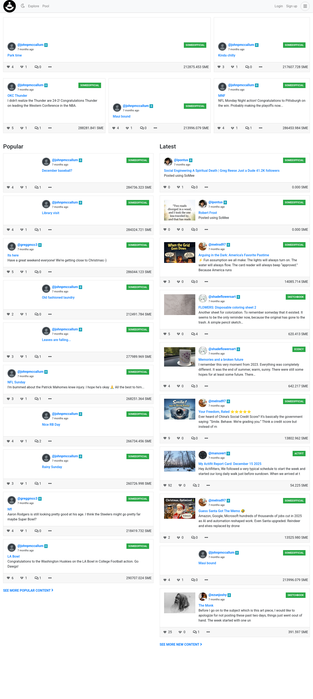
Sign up (291, 6)
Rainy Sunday (52, 508)
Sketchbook (296, 338)
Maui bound (121, 158)
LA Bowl (13, 598)
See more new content (181, 686)
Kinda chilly (226, 97)
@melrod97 (218, 286)
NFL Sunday (16, 424)
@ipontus (181, 202)
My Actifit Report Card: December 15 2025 (230, 505)
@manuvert (218, 495)
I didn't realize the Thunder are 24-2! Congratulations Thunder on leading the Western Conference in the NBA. (52, 144)
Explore (33, 6)
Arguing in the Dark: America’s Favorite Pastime (234, 297)
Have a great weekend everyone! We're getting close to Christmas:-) (56, 302)
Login (279, 6)
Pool (45, 6)
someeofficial (195, 86)
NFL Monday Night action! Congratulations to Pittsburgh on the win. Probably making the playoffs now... (261, 144)
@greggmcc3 (27, 286)
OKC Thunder (17, 137)
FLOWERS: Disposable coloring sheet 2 (227, 349)
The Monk (206, 647)
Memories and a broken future (221, 401)
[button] (304, 6)
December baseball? (57, 212)
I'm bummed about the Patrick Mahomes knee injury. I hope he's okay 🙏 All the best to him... (75, 429)
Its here (13, 297)
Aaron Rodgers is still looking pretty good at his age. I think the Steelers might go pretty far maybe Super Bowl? (74, 558)
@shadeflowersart (223, 338)
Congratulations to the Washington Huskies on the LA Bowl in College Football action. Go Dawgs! (73, 605)
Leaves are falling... (56, 381)
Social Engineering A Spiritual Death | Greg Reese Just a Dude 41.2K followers (222, 212)
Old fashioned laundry (58, 339)
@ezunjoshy (218, 636)
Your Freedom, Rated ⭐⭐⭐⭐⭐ (225, 453)
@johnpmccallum (30, 86)
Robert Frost (208, 254)
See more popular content (28, 632)
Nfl (9, 551)
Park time (14, 97)
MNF (221, 137)
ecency (299, 390)
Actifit (299, 495)
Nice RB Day (51, 466)
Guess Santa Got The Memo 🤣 (222, 552)
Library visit (50, 254)
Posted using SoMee (179, 217)
